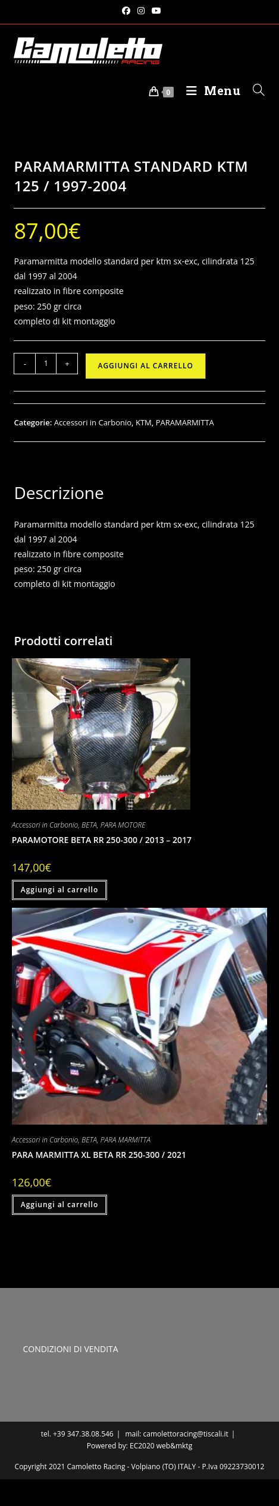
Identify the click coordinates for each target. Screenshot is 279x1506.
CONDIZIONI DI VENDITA (70, 1349)
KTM (144, 422)
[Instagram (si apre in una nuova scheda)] (141, 10)
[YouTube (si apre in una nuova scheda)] (154, 10)
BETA (89, 825)
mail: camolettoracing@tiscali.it (176, 1434)
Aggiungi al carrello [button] (60, 890)
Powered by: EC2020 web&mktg (139, 1446)
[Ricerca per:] (254, 90)
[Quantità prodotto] (46, 363)
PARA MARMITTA (126, 1140)
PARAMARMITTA (185, 422)
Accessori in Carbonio (92, 422)
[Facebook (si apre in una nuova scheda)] (126, 10)
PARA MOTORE (123, 825)
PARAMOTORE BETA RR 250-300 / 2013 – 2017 (102, 839)
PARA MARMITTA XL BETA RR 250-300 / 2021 (99, 1154)
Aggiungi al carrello (145, 366)
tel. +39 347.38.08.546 (77, 1434)
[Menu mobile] (210, 90)
